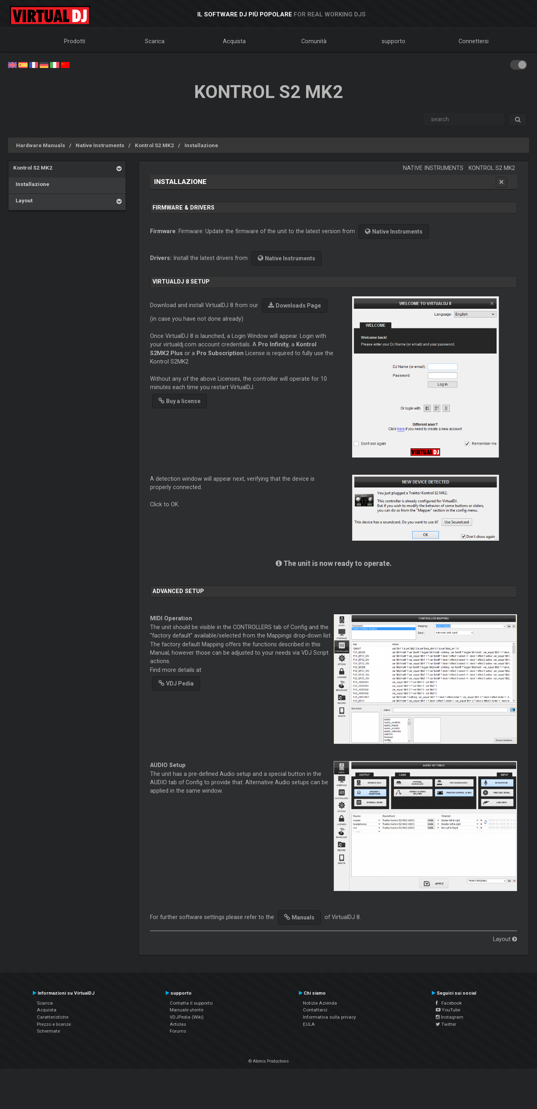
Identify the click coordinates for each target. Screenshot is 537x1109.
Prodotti (74, 41)
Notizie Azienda (320, 1003)
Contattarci (315, 1010)
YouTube (448, 1010)
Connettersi (474, 41)
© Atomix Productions (268, 1061)
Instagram (449, 1017)
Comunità (314, 41)
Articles (178, 1024)
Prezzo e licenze (54, 1024)
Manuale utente (186, 1010)
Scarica (154, 41)
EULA (309, 1024)
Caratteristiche (52, 1017)
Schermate (48, 1031)
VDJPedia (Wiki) (187, 1017)
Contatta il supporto (191, 1003)
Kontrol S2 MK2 (154, 145)
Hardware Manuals (40, 145)
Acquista (234, 41)
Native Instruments (100, 145)
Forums (178, 1031)
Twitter (446, 1024)
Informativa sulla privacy (329, 1017)
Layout (22, 200)
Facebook (449, 1003)
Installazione (201, 145)
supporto (393, 41)
